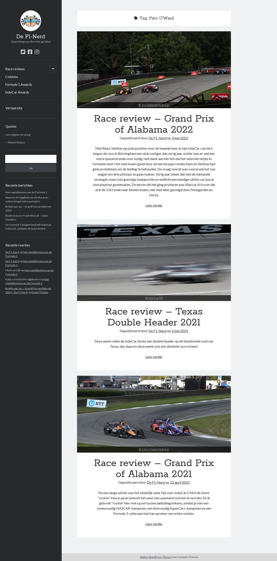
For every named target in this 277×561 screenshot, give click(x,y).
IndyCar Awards (17, 92)
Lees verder (154, 205)
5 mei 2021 (180, 331)
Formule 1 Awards (18, 84)
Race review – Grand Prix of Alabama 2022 (154, 69)
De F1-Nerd (30, 36)
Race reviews (15, 69)
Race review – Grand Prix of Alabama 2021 (154, 414)
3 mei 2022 (180, 138)
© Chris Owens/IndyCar (154, 449)
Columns (11, 76)
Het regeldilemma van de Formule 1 (26, 192)
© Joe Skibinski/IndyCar (153, 105)
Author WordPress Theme (155, 557)
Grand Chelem (39, 292)
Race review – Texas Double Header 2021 (154, 262)
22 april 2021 (180, 482)
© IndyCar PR (154, 298)
